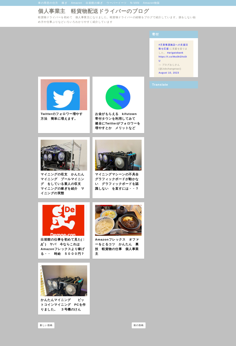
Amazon (77, 2)
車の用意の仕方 (48, 2)
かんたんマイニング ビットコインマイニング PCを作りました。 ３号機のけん (63, 304)
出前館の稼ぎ (95, 2)
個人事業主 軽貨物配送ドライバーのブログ (93, 11)
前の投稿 (139, 325)
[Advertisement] (92, 54)
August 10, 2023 (169, 72)
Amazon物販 (151, 2)
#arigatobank (175, 52)
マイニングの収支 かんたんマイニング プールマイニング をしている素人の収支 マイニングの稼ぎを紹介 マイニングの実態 (62, 184)
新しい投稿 (46, 325)
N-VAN (135, 2)
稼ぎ (65, 2)
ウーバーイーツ (117, 2)
